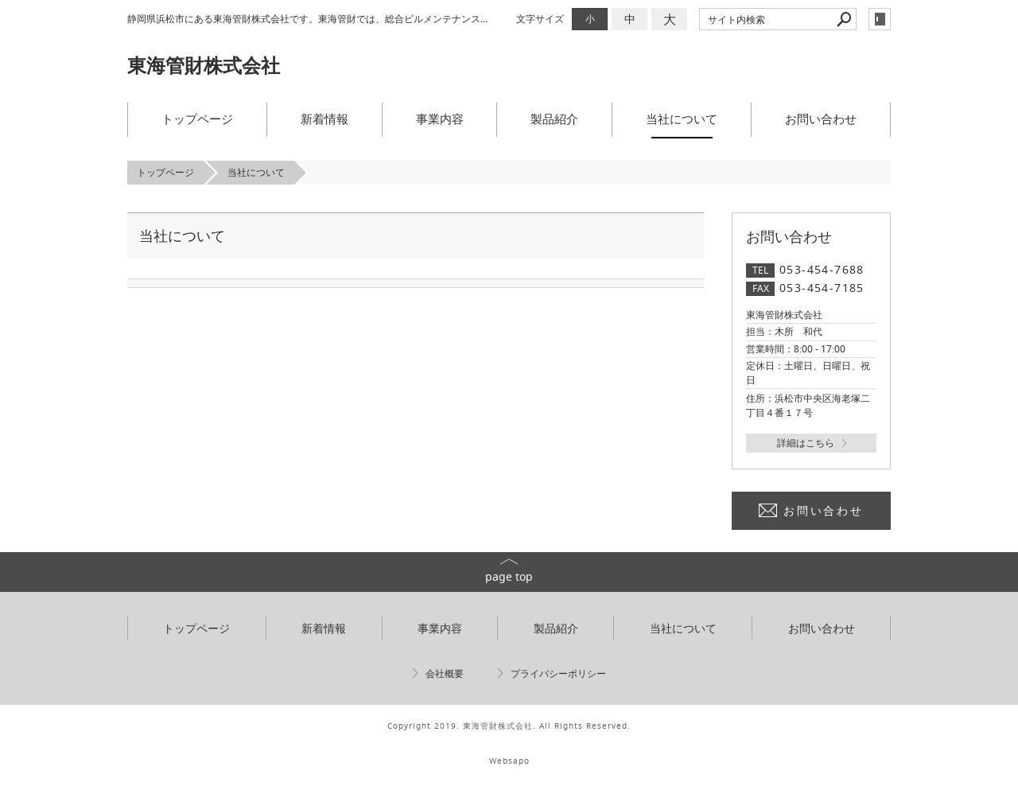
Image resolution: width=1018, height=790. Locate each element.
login (879, 19)
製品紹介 (554, 118)
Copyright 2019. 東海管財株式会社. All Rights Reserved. (509, 726)
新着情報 (324, 118)
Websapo (509, 761)
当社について (681, 118)
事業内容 (440, 118)
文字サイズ (540, 18)
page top (509, 576)
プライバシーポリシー (558, 673)
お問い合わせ (821, 118)
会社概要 (444, 673)
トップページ (197, 118)
